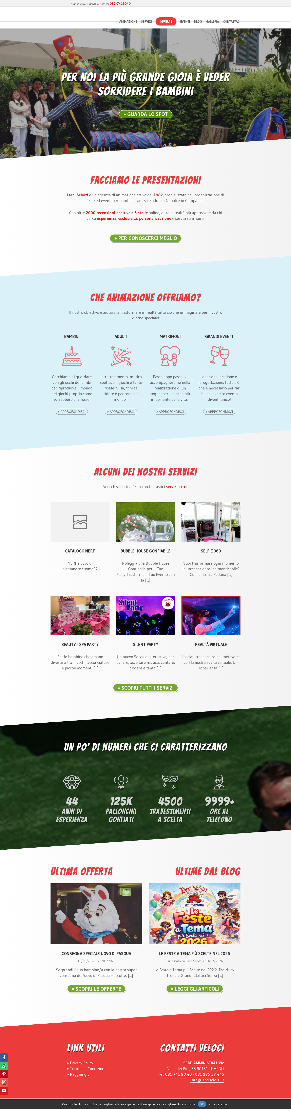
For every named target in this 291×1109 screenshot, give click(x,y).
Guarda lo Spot (147, 114)
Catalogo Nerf (80, 551)
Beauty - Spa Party (80, 644)
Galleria (212, 21)
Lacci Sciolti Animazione (81, 20)
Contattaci (231, 21)
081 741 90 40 (178, 1074)
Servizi (146, 21)
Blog (198, 21)
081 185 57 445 (209, 1074)
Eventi (185, 21)
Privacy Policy (81, 1063)
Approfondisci (73, 411)
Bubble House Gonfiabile (146, 551)
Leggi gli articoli (197, 993)
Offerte (166, 21)
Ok (202, 1104)
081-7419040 (120, 3)
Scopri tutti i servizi (147, 692)
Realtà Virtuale (211, 644)
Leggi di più (219, 1104)
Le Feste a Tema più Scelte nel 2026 (194, 953)
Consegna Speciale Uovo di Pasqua (96, 953)
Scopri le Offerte (98, 993)
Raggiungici (80, 1074)
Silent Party (145, 644)
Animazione (128, 21)
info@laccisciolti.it (207, 1079)
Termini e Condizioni (87, 1068)
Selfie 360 (211, 551)
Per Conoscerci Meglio (147, 243)
